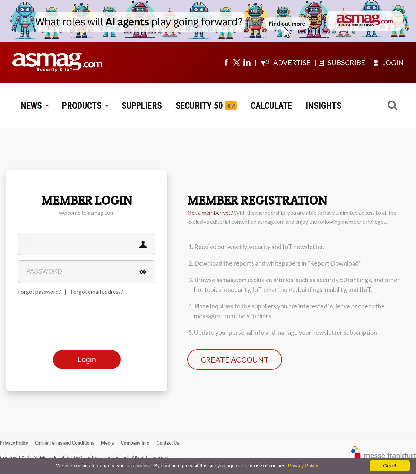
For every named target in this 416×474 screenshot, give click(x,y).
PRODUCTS (85, 105)
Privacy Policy (14, 443)
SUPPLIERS (142, 105)
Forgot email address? (97, 291)
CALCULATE (271, 105)
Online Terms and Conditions (64, 443)
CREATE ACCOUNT (235, 359)
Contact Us (167, 443)
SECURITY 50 (199, 105)
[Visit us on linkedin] (247, 62)
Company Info (135, 443)
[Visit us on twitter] (236, 62)
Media (107, 443)
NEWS (34, 105)
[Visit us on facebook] (226, 62)
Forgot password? (39, 291)
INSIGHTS (323, 105)
